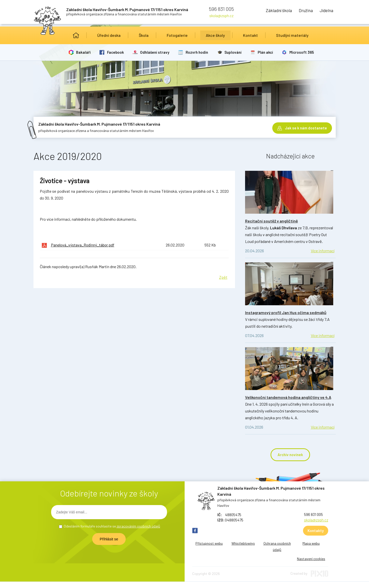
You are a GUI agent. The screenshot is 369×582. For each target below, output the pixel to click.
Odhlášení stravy (156, 52)
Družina (298, 11)
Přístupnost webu (209, 544)
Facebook (116, 52)
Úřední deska (109, 35)
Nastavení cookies (311, 559)
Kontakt (250, 35)
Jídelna (324, 11)
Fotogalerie (177, 35)
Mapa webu (311, 544)
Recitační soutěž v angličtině (271, 220)
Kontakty (316, 531)
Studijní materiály (292, 35)
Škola (144, 35)
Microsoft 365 (306, 52)
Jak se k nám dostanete (306, 126)
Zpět (223, 276)
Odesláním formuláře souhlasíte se (112, 526)
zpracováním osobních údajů (138, 526)
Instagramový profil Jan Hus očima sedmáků (285, 312)
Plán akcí (269, 52)
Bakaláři (84, 52)
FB (195, 531)
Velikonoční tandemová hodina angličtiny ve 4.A (288, 397)
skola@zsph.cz (221, 15)
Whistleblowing (243, 544)
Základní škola (265, 11)
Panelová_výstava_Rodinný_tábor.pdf (83, 244)
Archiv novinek (290, 455)
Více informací (322, 250)
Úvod (76, 35)
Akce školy (215, 35)
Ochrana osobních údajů (277, 547)
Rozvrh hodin (199, 52)
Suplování (236, 52)
